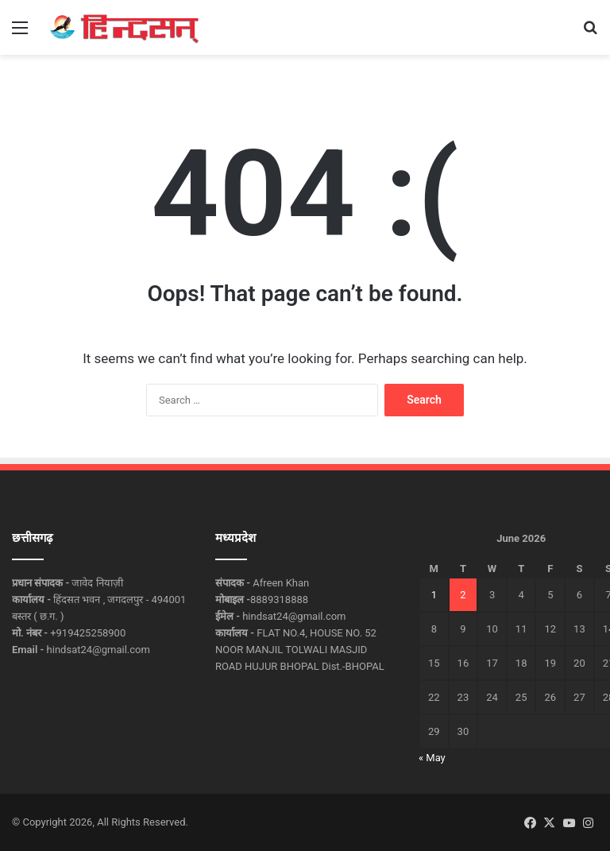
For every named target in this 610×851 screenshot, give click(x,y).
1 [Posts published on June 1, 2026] (434, 595)
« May (432, 758)
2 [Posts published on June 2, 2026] (462, 595)
